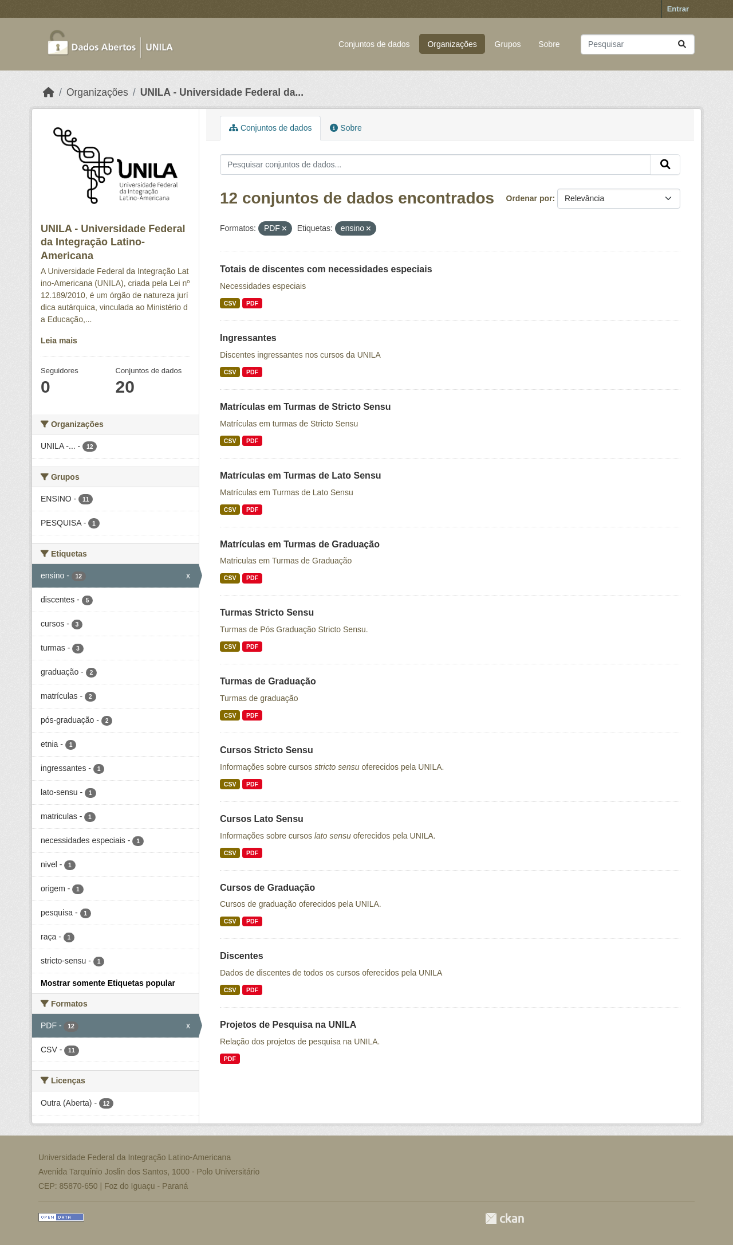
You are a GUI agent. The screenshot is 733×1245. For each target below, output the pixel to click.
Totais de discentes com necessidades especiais (326, 269)
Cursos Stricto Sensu (266, 750)
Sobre (548, 44)
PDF (252, 303)
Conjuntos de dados (374, 44)
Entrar (678, 9)
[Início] (48, 92)
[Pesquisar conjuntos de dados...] (638, 44)
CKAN (504, 1218)
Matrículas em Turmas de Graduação (300, 544)
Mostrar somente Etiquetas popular (108, 983)
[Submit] (682, 44)
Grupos (508, 44)
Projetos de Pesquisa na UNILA (288, 1024)
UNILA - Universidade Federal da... (222, 92)
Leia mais (59, 340)
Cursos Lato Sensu (262, 819)
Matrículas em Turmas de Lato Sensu (300, 475)
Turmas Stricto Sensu (267, 612)
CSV (230, 303)
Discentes (241, 956)
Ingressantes (248, 338)
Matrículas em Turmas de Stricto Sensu (305, 407)
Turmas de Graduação (268, 681)
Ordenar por (529, 198)
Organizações (451, 44)
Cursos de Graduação (267, 887)
